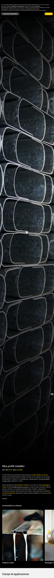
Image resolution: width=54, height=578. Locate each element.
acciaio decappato (44, 479)
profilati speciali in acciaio (20, 487)
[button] (52, 2)
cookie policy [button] (37, 6)
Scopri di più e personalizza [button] (10, 13)
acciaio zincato (33, 479)
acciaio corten (7, 481)
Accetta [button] (49, 13)
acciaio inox (24, 479)
